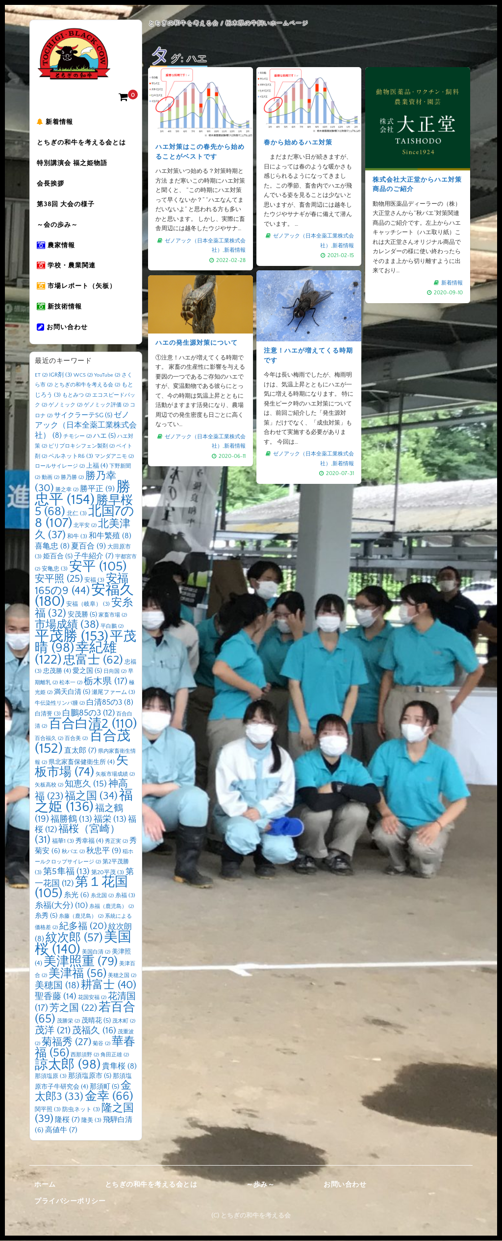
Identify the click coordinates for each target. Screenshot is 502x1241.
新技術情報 (62, 308)
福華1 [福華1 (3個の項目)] (63, 841)
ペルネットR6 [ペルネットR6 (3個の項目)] (71, 456)
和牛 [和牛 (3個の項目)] (77, 537)
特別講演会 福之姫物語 (75, 164)
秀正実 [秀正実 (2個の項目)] (116, 842)
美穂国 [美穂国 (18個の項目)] (57, 986)
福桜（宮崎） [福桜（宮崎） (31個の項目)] (77, 835)
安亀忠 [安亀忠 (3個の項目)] (55, 569)
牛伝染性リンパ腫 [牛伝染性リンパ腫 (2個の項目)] (60, 704)
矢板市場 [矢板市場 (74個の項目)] (81, 767)
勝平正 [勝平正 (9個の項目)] (97, 489)
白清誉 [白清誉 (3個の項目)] (48, 714)
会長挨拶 (53, 184)
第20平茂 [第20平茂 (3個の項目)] (107, 873)
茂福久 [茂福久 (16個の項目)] (94, 1031)
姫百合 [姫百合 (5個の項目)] (58, 557)
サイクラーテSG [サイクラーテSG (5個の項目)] (83, 416)
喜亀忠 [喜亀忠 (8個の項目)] (52, 547)
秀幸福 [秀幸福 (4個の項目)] (89, 841)
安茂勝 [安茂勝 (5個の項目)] (82, 615)
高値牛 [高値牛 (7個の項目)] (61, 1130)
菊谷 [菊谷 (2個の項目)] (101, 1044)
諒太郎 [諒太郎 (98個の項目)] (67, 1065)
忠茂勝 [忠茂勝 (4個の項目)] (57, 671)
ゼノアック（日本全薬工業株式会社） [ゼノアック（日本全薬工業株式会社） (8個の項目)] (86, 425)
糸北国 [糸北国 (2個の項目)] (102, 896)
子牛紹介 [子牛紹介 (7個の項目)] (94, 556)
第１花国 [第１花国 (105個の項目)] (81, 888)
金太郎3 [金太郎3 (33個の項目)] (83, 1092)
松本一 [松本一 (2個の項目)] (70, 683)
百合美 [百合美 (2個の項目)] (76, 739)
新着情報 (58, 122)
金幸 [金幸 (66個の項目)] (109, 1096)
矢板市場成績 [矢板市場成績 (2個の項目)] (115, 775)
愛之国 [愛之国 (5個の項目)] (87, 671)
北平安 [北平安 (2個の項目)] (85, 526)
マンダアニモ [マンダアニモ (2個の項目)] (114, 457)
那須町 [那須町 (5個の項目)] (104, 1087)
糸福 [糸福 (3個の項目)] (125, 896)
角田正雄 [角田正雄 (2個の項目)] (114, 1055)
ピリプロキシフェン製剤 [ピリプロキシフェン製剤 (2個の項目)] (82, 447)
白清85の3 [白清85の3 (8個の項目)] (109, 703)
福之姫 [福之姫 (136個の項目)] (84, 801)
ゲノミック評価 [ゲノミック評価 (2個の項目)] (106, 405)
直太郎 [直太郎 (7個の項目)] (80, 751)
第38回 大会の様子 (69, 205)
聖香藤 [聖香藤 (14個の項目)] (55, 997)
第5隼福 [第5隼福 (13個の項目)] (66, 872)
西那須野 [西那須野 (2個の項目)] (85, 1055)
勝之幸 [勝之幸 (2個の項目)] (66, 490)
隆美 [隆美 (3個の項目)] (91, 1121)
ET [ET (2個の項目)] (41, 376)
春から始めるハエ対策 (298, 143)
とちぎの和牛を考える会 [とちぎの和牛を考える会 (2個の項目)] (87, 385)
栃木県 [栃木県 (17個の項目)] (105, 682)
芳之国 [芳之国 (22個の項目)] (73, 1008)
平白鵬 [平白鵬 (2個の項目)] (112, 627)
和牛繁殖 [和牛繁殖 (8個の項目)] (110, 536)
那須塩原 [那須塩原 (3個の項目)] (51, 1077)
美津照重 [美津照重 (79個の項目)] (81, 962)
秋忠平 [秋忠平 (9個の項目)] (103, 851)
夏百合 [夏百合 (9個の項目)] (88, 546)
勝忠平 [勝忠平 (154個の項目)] (82, 494)
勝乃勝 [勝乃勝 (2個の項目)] (72, 478)
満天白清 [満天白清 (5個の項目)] (72, 692)
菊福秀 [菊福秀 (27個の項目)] (66, 1042)
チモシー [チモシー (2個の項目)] (77, 437)
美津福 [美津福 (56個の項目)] (77, 974)
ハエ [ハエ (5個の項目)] (104, 436)
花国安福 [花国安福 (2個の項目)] (92, 998)
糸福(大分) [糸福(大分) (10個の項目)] (61, 906)
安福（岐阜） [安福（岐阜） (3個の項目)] (88, 604)
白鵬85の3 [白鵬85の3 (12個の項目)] (88, 713)
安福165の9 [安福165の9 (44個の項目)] (81, 585)
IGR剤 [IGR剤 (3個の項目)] (60, 375)
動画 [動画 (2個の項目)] (50, 478)
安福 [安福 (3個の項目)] (94, 580)
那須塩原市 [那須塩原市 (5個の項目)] (89, 1076)
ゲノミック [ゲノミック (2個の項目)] (65, 405)
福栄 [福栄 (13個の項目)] (110, 820)
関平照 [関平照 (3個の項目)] (48, 1110)
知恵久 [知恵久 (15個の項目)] (86, 784)
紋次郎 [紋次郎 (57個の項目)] (74, 938)
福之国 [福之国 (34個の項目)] (91, 797)
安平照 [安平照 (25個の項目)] (59, 579)
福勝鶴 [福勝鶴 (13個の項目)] (71, 820)
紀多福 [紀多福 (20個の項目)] (83, 926)
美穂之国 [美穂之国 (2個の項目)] (122, 976)
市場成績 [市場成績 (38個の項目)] (67, 625)
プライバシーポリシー (69, 1202)
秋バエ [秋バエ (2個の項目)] (73, 852)
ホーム (45, 1185)
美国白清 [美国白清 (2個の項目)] (96, 952)
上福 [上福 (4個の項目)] (97, 466)
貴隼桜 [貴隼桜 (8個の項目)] (119, 1067)
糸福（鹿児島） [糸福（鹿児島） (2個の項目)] (111, 907)
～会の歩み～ (60, 225)
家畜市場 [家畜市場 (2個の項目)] (113, 616)
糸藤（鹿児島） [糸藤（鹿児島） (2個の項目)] (81, 917)
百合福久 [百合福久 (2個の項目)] (49, 739)
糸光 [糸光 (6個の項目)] (76, 896)
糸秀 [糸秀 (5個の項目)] (46, 916)
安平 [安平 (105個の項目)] (97, 567)
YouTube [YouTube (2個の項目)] (107, 376)
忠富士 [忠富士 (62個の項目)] (93, 660)
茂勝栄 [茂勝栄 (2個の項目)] (68, 1022)
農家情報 (59, 246)
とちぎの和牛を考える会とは (84, 143)
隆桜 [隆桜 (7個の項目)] (67, 1120)
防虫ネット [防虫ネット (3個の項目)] (81, 1110)
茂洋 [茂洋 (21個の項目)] (53, 1031)
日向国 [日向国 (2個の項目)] (114, 672)
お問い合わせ (65, 328)
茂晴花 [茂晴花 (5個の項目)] (96, 1021)
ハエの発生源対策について (197, 343)
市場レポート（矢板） (79, 287)
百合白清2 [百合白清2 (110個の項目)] (93, 724)
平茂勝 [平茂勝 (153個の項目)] (71, 636)
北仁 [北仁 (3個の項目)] (77, 514)
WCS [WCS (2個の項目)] (83, 376)
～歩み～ (260, 1185)
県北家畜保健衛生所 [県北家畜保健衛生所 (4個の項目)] (82, 762)
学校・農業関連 (69, 266)
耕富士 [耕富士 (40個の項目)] (108, 985)
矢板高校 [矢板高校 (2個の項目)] (49, 785)
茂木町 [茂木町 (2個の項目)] (123, 1022)
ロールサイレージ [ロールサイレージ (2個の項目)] (60, 467)
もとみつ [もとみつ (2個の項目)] (76, 396)
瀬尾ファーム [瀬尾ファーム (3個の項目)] (113, 693)
